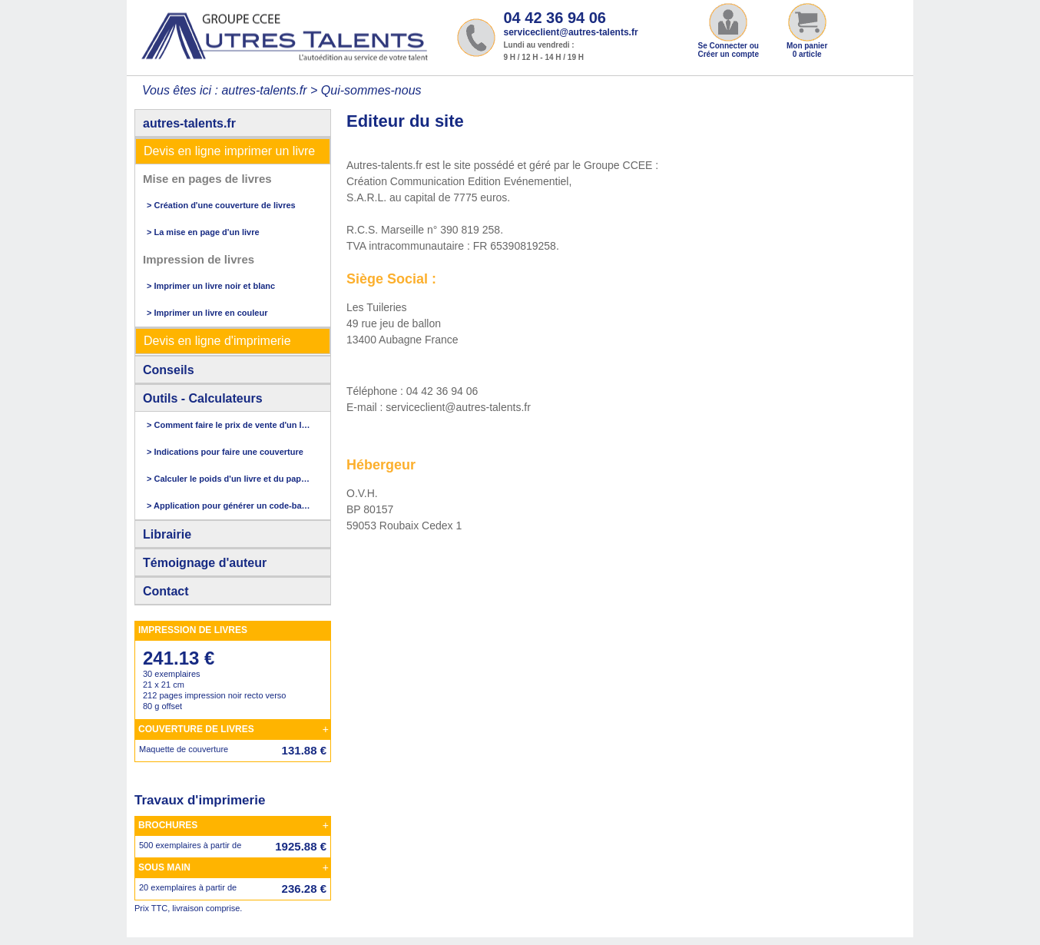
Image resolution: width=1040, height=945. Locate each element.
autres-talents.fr (189, 123)
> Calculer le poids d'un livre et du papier (229, 478)
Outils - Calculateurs (203, 398)
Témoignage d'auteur (205, 562)
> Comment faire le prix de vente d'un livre (229, 424)
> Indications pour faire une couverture (225, 451)
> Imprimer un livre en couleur (207, 312)
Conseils (168, 369)
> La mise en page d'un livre (203, 232)
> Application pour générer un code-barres (229, 505)
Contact (166, 591)
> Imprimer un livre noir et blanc (211, 285)
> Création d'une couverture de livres (221, 205)
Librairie (167, 534)
